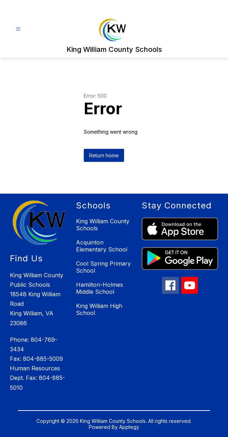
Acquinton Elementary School (101, 246)
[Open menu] (18, 29)
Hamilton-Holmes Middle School (99, 288)
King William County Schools (102, 225)
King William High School (99, 309)
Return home (104, 155)
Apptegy (129, 427)
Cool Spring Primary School (103, 267)
